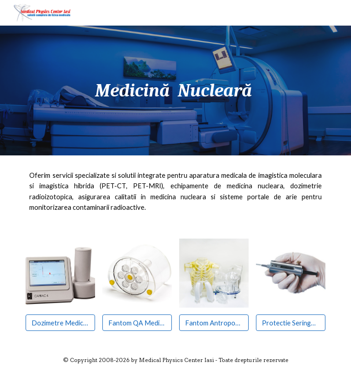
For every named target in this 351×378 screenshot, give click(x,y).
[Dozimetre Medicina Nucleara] (60, 322)
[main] (175, 90)
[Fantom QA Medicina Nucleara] (137, 322)
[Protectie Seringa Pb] (290, 322)
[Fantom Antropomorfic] (214, 322)
